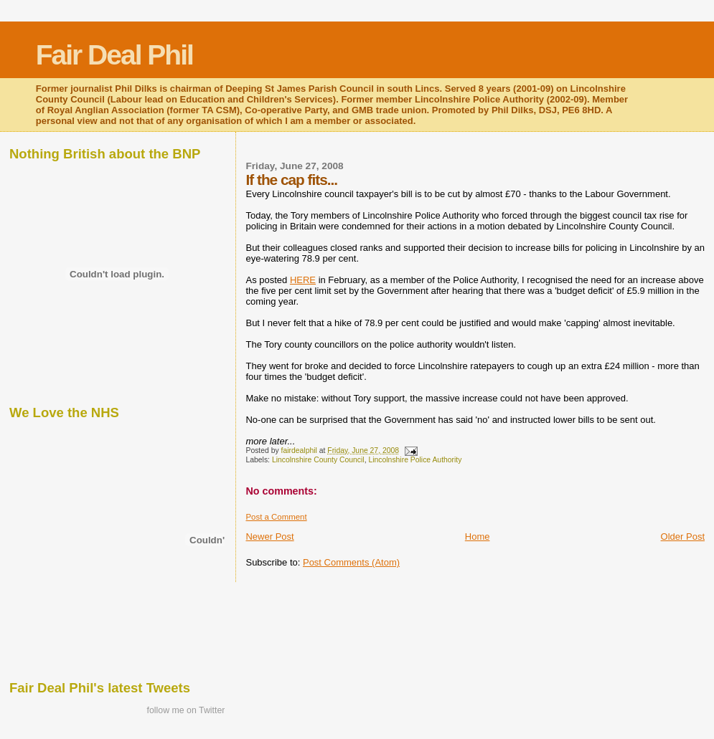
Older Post (683, 536)
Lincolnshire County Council (318, 460)
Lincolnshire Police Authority (414, 460)
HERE (303, 280)
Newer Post (269, 536)
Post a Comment (275, 516)
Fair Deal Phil (114, 54)
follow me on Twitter (186, 710)
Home (477, 536)
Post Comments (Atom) (351, 562)
